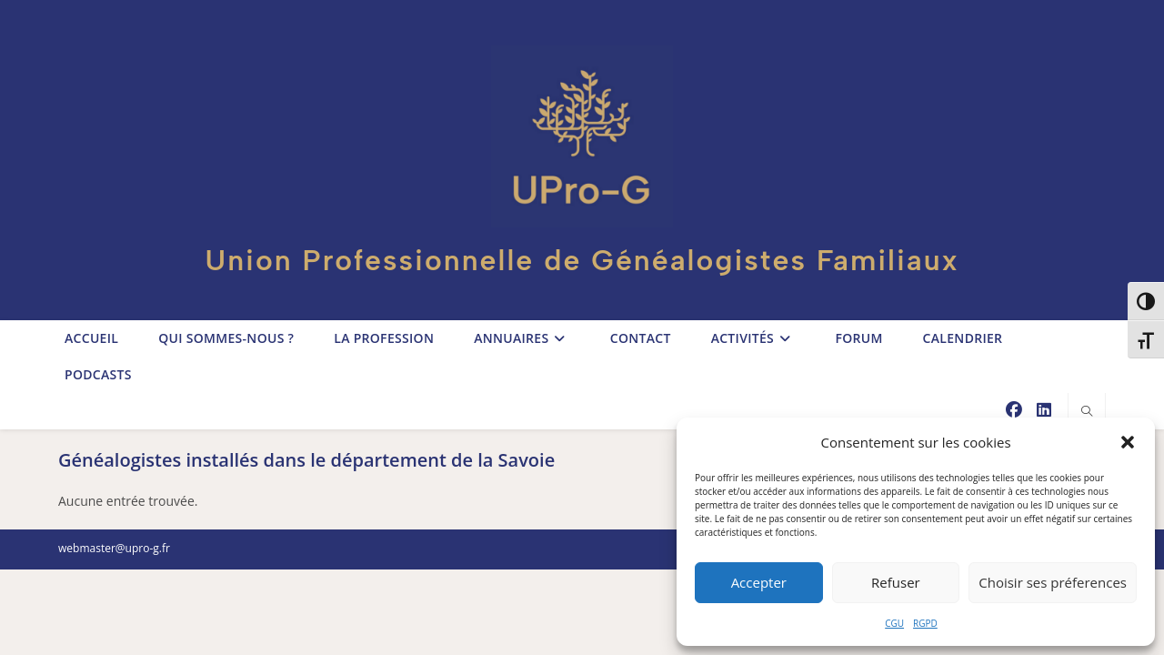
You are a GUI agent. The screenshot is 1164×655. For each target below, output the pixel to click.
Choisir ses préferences (1052, 582)
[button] (1128, 442)
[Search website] (1086, 411)
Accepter (759, 582)
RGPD (925, 623)
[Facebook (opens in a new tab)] (1013, 409)
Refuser (895, 582)
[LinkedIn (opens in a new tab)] (1044, 409)
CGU (894, 623)
